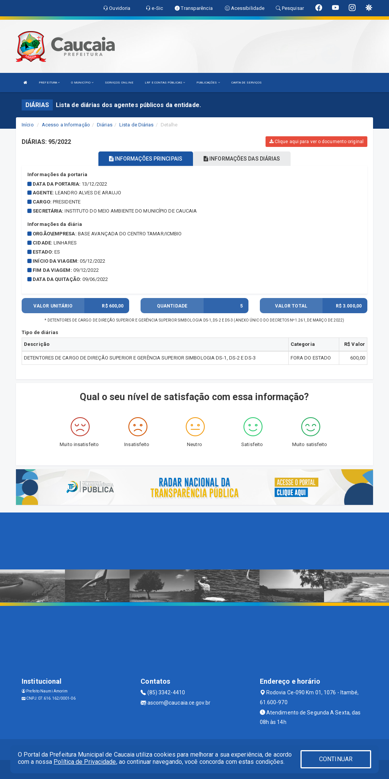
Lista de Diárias (136, 125)
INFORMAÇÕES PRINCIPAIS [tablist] (145, 159)
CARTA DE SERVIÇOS (246, 82)
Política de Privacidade (85, 761)
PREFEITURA (49, 82)
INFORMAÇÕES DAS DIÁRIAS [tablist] (242, 159)
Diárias (104, 125)
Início (28, 125)
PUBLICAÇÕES (208, 82)
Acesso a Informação (66, 125)
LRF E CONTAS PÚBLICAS (165, 82)
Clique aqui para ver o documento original (316, 141)
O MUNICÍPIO (82, 82)
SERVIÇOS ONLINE (119, 82)
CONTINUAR (336, 759)
